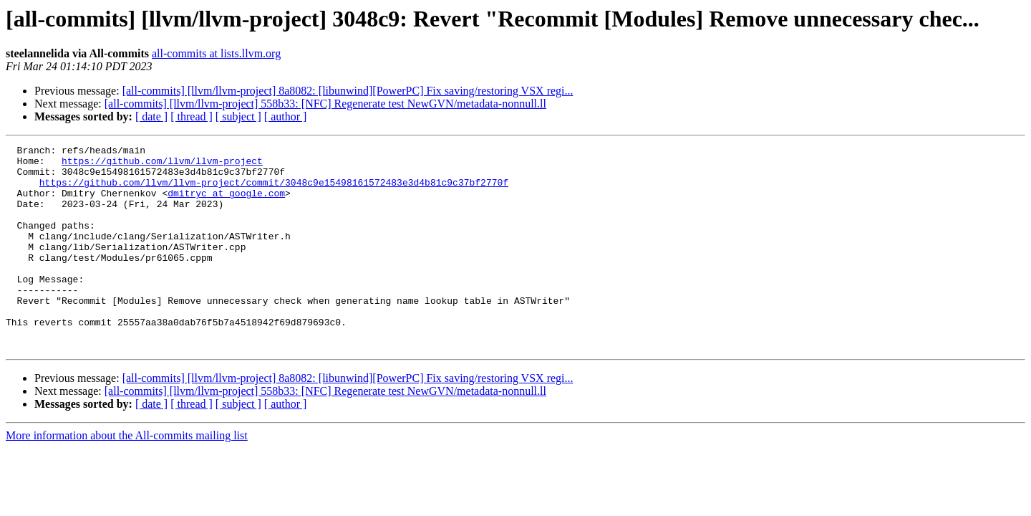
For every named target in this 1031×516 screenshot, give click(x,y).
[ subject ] (238, 116)
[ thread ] (191, 116)
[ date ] (151, 116)
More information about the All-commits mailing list (127, 476)
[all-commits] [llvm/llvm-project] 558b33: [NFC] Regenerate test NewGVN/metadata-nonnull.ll (325, 103)
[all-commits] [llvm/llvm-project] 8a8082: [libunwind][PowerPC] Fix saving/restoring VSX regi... (347, 91)
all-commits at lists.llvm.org (216, 53)
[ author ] (285, 116)
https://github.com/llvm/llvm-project (162, 164)
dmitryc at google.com (226, 203)
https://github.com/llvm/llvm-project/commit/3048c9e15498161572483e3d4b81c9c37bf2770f (273, 190)
